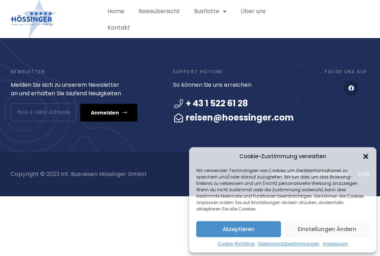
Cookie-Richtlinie (236, 244)
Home (116, 11)
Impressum (335, 244)
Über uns (253, 11)
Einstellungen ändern (327, 229)
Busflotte (210, 11)
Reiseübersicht (159, 11)
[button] (365, 156)
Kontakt (119, 27)
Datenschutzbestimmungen (288, 244)
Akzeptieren (239, 229)
